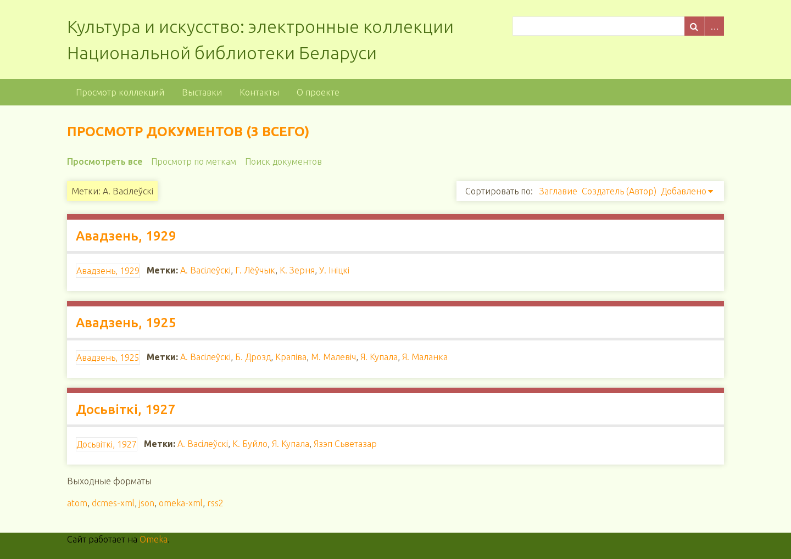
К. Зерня (297, 270)
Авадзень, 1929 (126, 235)
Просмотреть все (104, 161)
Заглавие (558, 191)
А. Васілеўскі (205, 270)
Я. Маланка (425, 357)
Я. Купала (379, 357)
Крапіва (291, 357)
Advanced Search (714, 26)
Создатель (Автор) (619, 191)
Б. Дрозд (253, 357)
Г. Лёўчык (255, 270)
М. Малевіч (333, 357)
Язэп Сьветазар (345, 444)
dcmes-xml (113, 503)
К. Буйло (250, 444)
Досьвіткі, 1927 (126, 409)
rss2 (215, 503)
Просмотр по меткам (193, 161)
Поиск (694, 26)
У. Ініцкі (334, 270)
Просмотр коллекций (120, 92)
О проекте (318, 92)
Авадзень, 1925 (126, 322)
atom (77, 503)
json (146, 503)
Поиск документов (283, 161)
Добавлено (683, 191)
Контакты (259, 92)
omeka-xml (181, 503)
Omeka (154, 539)
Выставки (202, 92)
